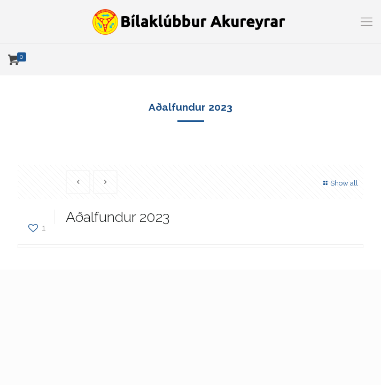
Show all (339, 183)
